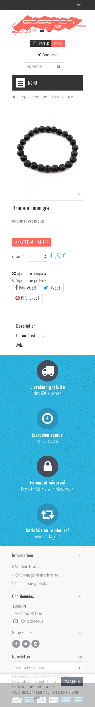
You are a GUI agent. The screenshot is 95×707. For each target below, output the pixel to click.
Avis (19, 345)
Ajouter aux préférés (32, 280)
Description (25, 326)
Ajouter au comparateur (34, 273)
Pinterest (27, 297)
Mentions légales (27, 566)
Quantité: (18, 256)
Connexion (48, 55)
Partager (25, 287)
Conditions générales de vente (36, 575)
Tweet (51, 287)
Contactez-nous (32, 621)
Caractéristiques (30, 335)
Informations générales (31, 583)
